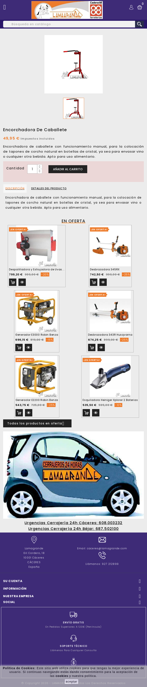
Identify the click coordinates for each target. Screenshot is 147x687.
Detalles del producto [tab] (49, 188)
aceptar (71, 681)
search (139, 24)
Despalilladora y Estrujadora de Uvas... (36, 269)
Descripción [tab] (15, 188)
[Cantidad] (32, 169)
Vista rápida (22, 282)
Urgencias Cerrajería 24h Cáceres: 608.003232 (73, 522)
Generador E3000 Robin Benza (36, 334)
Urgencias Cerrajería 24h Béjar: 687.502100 (73, 528)
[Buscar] (73, 24)
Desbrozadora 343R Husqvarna (110, 334)
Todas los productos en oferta (37, 423)
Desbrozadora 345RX (105, 269)
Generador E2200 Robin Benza (37, 400)
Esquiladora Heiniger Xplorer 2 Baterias (110, 400)
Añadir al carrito (68, 169)
